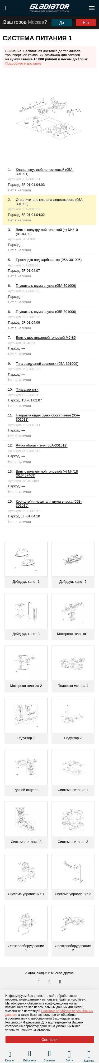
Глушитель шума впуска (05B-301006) (46, 312)
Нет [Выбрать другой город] (86, 23)
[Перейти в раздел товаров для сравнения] (49, 1054)
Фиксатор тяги (27, 389)
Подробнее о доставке (23, 63)
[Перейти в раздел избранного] (29, 1054)
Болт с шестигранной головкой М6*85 (46, 337)
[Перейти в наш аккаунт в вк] (39, 982)
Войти (69, 1060)
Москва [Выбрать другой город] (36, 22)
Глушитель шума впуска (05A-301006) (46, 286)
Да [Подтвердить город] (61, 23)
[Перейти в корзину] (89, 1054)
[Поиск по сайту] (5, 8)
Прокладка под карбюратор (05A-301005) (49, 260)
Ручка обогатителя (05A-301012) (42, 445)
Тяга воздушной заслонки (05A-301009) (47, 364)
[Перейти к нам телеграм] (50, 982)
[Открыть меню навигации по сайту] (91, 8)
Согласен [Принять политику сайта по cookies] (49, 1039)
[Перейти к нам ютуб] (60, 982)
